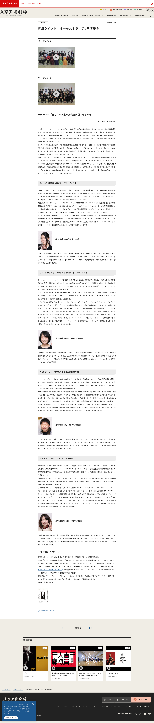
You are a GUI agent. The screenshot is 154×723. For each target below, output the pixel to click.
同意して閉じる (11, 718)
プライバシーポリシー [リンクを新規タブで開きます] (15, 711)
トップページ (6, 692)
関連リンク (147, 708)
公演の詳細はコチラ (46, 613)
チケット (125, 10)
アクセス (101, 10)
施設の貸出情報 (111, 16)
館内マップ (136, 10)
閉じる (33, 704)
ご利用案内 (74, 16)
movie (43, 24)
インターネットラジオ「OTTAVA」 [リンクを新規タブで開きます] (50, 572)
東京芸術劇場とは (124, 16)
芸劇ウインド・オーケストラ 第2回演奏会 (39, 692)
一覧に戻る (81, 630)
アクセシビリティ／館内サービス (91, 16)
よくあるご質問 (122, 702)
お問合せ (108, 702)
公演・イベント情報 (60, 16)
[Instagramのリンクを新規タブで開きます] (140, 716)
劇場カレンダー (113, 10)
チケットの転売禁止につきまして (33, 4)
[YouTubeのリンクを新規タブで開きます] (149, 716)
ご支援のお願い (140, 702)
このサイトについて (63, 708)
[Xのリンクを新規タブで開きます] (136, 716)
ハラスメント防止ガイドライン (110, 708)
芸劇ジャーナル (139, 16)
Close (152, 3)
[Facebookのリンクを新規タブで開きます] (145, 716)
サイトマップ (76, 708)
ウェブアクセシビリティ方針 (132, 708)
